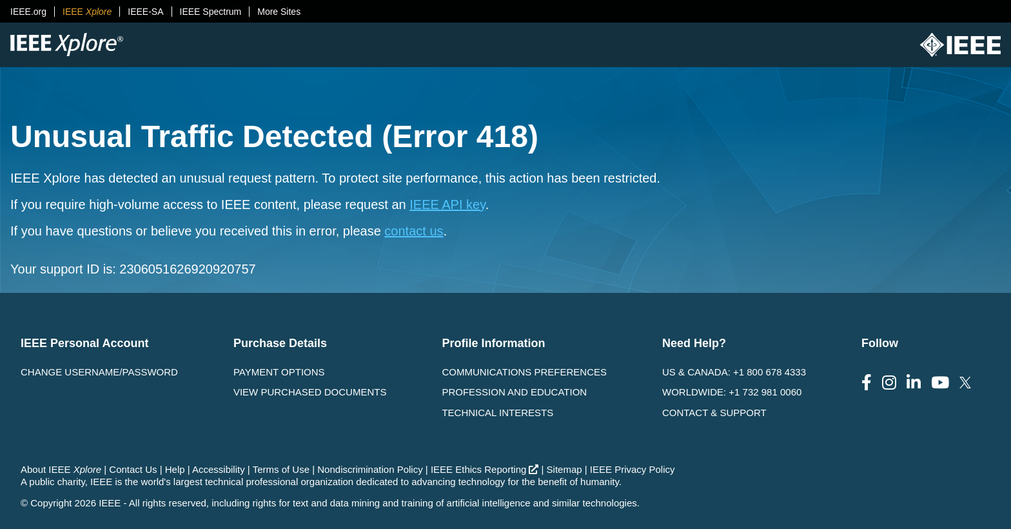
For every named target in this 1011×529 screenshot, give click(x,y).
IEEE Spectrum (211, 11)
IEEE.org (28, 11)
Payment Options (279, 371)
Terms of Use (281, 469)
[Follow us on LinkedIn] (914, 383)
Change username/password (99, 371)
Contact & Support (714, 412)
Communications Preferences (524, 371)
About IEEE (61, 469)
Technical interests (497, 412)
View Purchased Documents (310, 391)
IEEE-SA (145, 11)
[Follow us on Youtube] (940, 383)
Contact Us (133, 469)
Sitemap (564, 469)
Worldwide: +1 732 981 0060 (731, 391)
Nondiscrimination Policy (369, 469)
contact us (413, 231)
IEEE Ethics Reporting (484, 469)
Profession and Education (514, 391)
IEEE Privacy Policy (632, 469)
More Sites (278, 11)
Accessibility (218, 469)
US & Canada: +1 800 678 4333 (734, 371)
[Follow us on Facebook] (866, 383)
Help (175, 469)
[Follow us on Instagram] (889, 383)
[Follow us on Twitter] (965, 383)
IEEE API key (447, 204)
